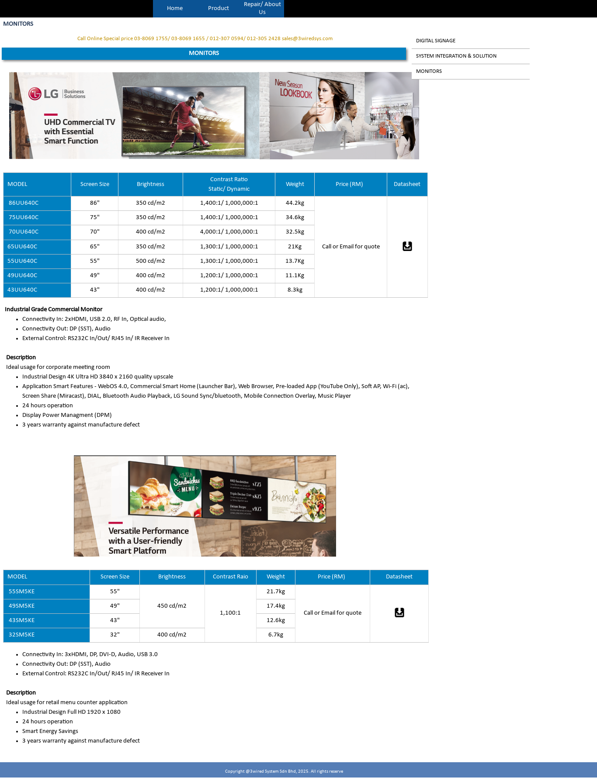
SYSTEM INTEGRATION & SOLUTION (456, 56)
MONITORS (429, 71)
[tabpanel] (205, 39)
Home (175, 8)
